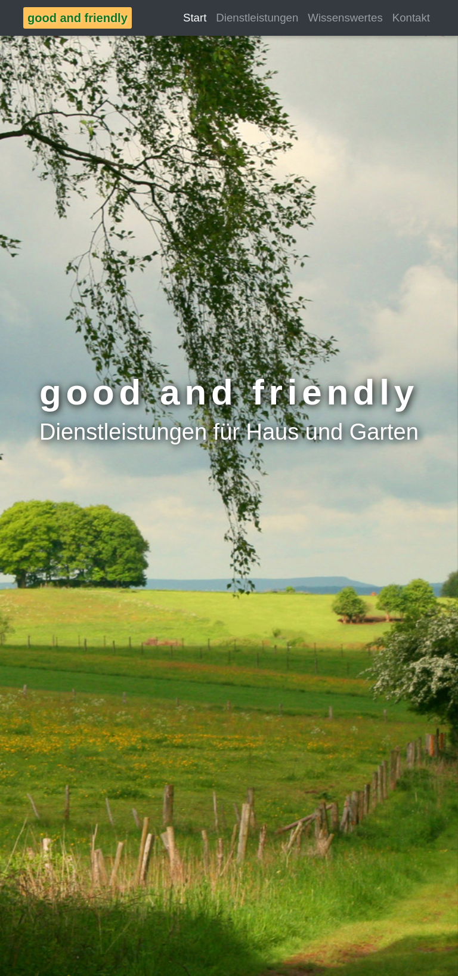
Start (194, 17)
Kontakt (411, 17)
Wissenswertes (345, 17)
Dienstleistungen (257, 17)
